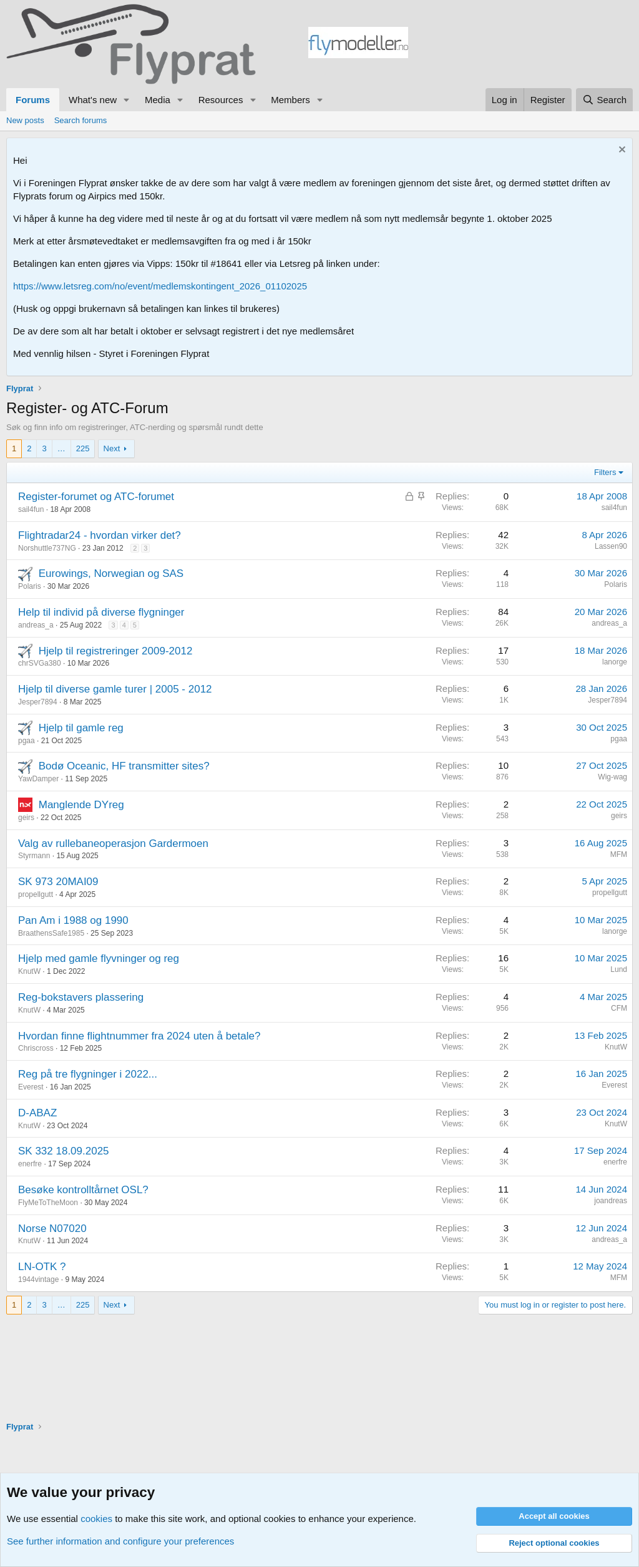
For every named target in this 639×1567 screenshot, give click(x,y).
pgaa (26, 740)
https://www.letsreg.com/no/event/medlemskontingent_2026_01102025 (160, 286)
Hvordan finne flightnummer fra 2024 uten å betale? (139, 1036)
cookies (96, 1518)
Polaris (29, 586)
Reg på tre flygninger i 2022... (87, 1074)
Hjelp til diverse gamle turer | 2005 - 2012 (115, 689)
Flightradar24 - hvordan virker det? (99, 535)
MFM (618, 854)
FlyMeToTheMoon (48, 1202)
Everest (31, 1087)
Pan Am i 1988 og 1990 (73, 920)
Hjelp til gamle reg (81, 728)
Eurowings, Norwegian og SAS (111, 573)
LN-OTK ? (42, 1267)
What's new (93, 99)
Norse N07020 (52, 1228)
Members (290, 99)
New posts (25, 120)
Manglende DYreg (81, 805)
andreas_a (36, 625)
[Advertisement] (520, 44)
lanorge (614, 662)
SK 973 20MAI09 (58, 882)
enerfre (30, 1163)
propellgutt (35, 894)
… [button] (61, 448)
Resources (220, 99)
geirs (26, 817)
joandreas (610, 1200)
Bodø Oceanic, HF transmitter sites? (124, 766)
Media (157, 99)
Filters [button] (605, 472)
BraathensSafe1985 (51, 933)
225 (83, 448)
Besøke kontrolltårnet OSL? (83, 1190)
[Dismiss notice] (620, 151)
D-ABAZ (37, 1113)
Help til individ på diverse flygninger (101, 612)
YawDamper (38, 778)
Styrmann (34, 855)
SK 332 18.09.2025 (63, 1151)
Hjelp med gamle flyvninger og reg (98, 958)
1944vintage (38, 1279)
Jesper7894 (37, 702)
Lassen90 (611, 546)
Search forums (80, 120)
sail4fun (31, 509)
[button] (126, 99)
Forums (33, 99)
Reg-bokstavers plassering (81, 997)
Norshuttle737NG (47, 548)
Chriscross (36, 1048)
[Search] (604, 99)
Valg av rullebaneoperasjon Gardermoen (113, 843)
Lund (618, 969)
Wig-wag (612, 777)
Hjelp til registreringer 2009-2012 (116, 651)
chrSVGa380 (39, 663)
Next (112, 448)
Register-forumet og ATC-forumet (96, 497)
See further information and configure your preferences (120, 1541)
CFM (619, 1008)
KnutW (29, 971)
